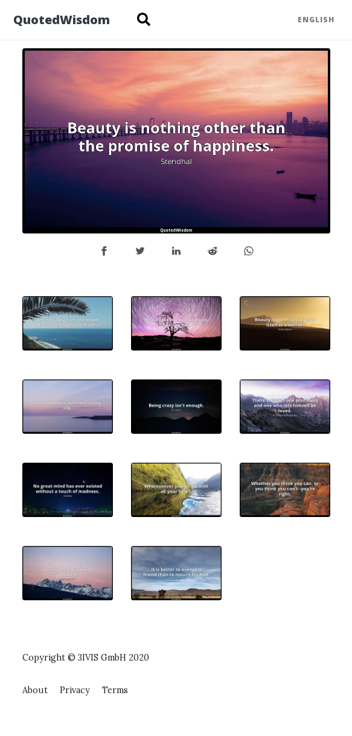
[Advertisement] (285, 583)
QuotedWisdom (61, 19)
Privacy (75, 690)
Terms (115, 690)
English (316, 19)
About (35, 690)
